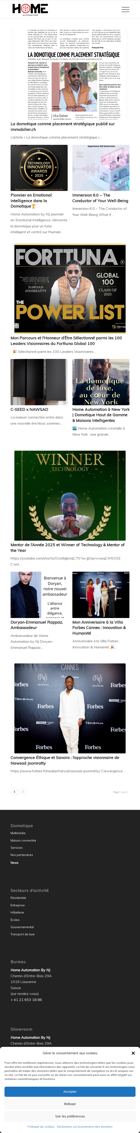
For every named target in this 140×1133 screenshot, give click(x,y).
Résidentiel (18, 898)
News (14, 862)
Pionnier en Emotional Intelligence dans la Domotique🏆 (31, 200)
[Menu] (123, 9)
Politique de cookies (41, 1126)
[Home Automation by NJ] (58, 9)
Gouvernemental (22, 927)
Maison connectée (23, 840)
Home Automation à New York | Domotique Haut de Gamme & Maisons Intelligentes (100, 415)
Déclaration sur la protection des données (85, 1126)
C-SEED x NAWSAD (29, 409)
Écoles (15, 920)
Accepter (70, 1091)
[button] (133, 1053)
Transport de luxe (23, 934)
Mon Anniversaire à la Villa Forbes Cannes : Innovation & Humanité (99, 628)
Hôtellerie (17, 912)
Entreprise (18, 905)
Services (17, 847)
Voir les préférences (70, 1116)
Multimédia (18, 833)
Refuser (70, 1104)
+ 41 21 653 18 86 (26, 999)
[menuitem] (123, 9)
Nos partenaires (22, 855)
